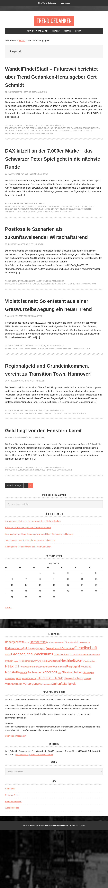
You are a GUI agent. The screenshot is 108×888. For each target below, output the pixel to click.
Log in (82, 883)
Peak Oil (34, 140)
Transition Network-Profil (41, 812)
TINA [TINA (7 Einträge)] (18, 736)
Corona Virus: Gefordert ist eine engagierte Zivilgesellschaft (33, 579)
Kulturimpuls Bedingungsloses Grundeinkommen (28, 585)
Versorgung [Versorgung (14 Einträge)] (31, 741)
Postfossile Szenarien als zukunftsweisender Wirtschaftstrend (45, 254)
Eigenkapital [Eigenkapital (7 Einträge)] (71, 700)
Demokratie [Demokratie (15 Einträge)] (38, 700)
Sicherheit (78, 140)
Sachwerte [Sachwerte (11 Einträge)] (34, 730)
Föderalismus (36, 137)
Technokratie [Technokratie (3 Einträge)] (10, 736)
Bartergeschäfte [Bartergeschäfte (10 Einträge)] (15, 699)
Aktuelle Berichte (26, 135)
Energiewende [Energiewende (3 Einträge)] (84, 700)
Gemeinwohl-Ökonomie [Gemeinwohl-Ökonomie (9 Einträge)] (60, 706)
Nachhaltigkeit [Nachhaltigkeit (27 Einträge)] (72, 718)
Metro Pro (45, 883)
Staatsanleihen (64, 528)
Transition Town (32, 143)
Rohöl (77, 227)
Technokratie (11, 143)
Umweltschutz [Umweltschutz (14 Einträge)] (73, 736)
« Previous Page (14, 543)
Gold (91, 224)
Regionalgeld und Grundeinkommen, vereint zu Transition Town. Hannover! (51, 415)
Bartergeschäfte (26, 224)
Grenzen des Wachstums (70, 137)
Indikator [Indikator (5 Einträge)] (95, 712)
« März (8, 665)
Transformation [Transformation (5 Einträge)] (29, 736)
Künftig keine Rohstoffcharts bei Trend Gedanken (28, 604)
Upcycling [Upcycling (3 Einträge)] (87, 736)
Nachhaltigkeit (22, 140)
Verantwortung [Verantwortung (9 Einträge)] (13, 741)
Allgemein (40, 135)
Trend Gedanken (54, 21)
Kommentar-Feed (13, 859)
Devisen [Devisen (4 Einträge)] (49, 700)
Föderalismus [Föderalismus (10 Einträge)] (13, 706)
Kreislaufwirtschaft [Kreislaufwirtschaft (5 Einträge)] (51, 718)
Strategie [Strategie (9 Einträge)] (88, 730)
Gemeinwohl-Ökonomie (28, 528)
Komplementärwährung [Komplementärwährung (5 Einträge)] (30, 718)
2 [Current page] (31, 543)
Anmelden (10, 846)
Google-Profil (22, 812)
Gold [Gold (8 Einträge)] (7, 712)
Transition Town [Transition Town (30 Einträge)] (50, 736)
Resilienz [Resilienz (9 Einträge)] (85, 724)
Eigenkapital (54, 224)
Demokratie (23, 137)
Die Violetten (24, 390)
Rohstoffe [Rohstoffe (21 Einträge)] (12, 730)
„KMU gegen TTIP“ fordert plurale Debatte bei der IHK (30, 598)
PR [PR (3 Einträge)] (64, 725)
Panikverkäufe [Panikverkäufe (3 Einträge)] (89, 719)
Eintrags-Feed (11, 853)
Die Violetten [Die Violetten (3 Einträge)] (59, 700)
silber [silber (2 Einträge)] (59, 730)
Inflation (9, 140)
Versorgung (46, 143)
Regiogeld (44, 140)
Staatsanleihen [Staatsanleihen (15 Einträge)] (72, 730)
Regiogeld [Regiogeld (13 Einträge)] (73, 724)
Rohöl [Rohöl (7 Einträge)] (23, 730)
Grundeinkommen (91, 137)
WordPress (73, 883)
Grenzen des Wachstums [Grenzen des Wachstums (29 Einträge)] (32, 712)
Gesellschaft (50, 137)
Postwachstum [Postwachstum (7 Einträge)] (27, 724)
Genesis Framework (60, 883)
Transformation (63, 463)
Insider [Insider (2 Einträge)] (16, 719)
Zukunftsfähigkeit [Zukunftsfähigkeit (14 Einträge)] (64, 741)
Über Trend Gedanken (15, 794)
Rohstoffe (55, 140)
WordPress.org (12, 865)
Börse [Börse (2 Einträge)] (27, 700)
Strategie (88, 140)
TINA (21, 143)
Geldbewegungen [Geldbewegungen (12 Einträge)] (33, 706)
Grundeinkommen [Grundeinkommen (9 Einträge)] (80, 712)
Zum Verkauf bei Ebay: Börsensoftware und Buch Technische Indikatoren (39, 592)
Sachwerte (66, 140)
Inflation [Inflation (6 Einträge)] (9, 718)
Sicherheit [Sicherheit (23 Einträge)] (49, 730)
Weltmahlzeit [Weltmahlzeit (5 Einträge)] (45, 742)
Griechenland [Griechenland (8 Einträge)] (61, 712)
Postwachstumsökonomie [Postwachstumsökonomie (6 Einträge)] (49, 724)
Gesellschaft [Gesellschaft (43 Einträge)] (85, 705)
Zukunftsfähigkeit (55, 135)
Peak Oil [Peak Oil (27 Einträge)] (12, 724)
